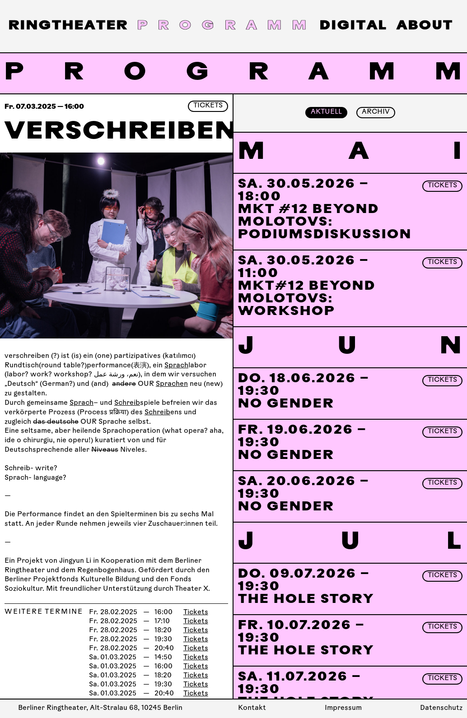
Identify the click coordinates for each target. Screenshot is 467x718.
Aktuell (326, 112)
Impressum (343, 708)
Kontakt (252, 708)
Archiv (376, 112)
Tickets (208, 105)
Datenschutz (441, 708)
